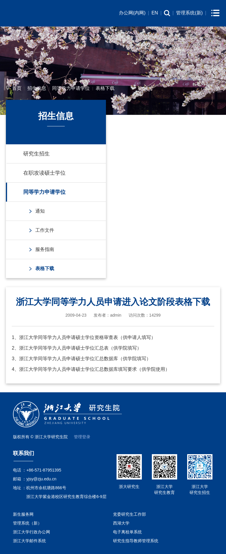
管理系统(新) (189, 12)
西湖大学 (121, 523)
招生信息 (36, 88)
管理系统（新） (27, 523)
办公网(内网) (132, 12)
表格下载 (105, 88)
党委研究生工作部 (129, 514)
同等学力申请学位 (71, 88)
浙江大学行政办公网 (31, 532)
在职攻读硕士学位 (44, 173)
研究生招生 (36, 154)
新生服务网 (23, 514)
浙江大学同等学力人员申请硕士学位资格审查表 (68, 337)
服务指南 (44, 249)
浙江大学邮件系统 (29, 540)
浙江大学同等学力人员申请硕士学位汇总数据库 (68, 358)
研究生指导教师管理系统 (135, 540)
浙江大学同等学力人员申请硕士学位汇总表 (64, 347)
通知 (40, 211)
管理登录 (82, 436)
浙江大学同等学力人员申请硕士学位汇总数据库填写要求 (78, 369)
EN (155, 12)
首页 (16, 88)
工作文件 (44, 230)
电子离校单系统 (127, 532)
